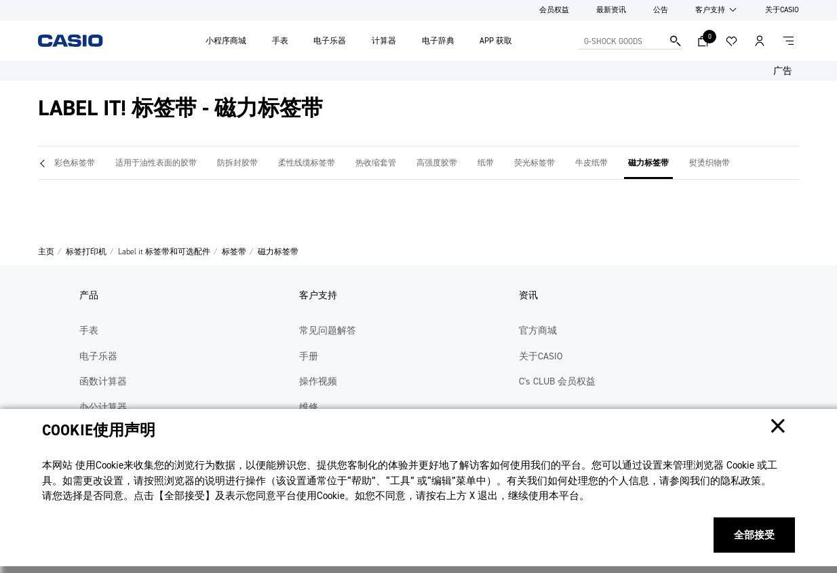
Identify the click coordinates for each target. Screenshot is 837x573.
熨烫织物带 (709, 162)
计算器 (384, 40)
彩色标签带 (74, 162)
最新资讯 (611, 10)
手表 (280, 40)
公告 (660, 10)
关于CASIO (782, 10)
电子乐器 (329, 40)
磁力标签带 (648, 162)
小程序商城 (226, 40)
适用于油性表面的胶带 (156, 162)
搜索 (675, 40)
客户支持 (710, 10)
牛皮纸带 (591, 162)
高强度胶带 (436, 162)
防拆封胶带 (237, 162)
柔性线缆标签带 (306, 162)
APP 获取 (496, 40)
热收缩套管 (375, 162)
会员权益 (554, 10)
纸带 (486, 162)
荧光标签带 (534, 162)
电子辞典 (438, 40)
